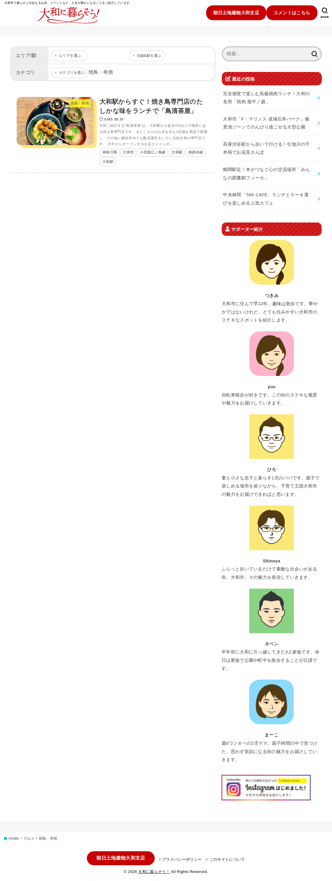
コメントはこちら (291, 12)
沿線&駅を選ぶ (149, 56)
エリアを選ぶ (70, 56)
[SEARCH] (324, 13)
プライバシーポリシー (182, 859)
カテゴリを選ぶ (72, 72)
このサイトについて (227, 859)
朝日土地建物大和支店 (236, 12)
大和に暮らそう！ (154, 871)
